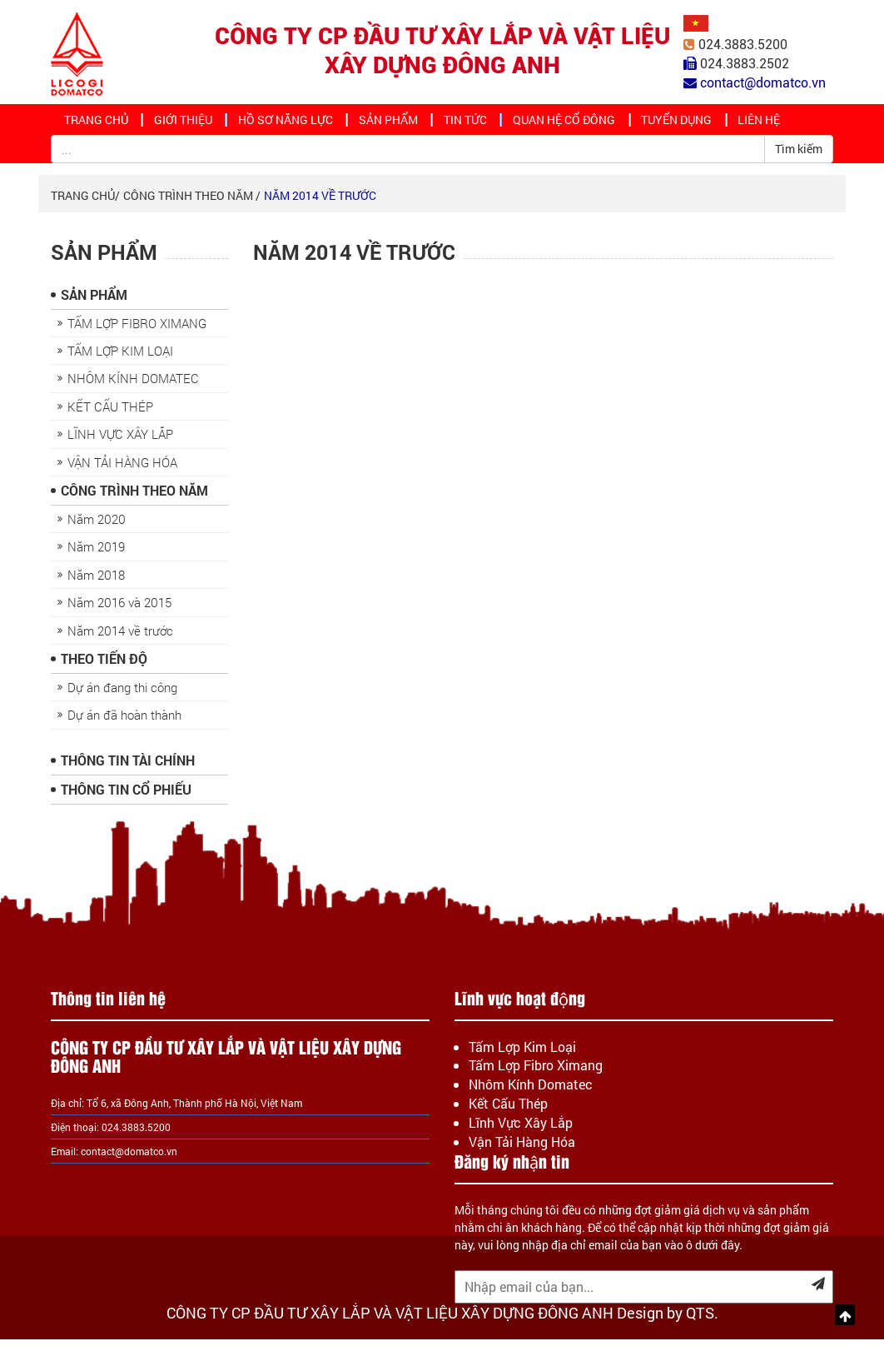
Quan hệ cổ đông (576, 123)
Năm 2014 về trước (320, 203)
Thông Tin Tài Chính (128, 767)
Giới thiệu (188, 123)
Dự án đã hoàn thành (124, 722)
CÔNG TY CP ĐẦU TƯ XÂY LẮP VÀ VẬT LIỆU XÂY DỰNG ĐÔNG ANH (442, 50)
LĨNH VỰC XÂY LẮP (120, 441)
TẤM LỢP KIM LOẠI (120, 358)
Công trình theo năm (134, 497)
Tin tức (475, 123)
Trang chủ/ (85, 203)
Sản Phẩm (395, 123)
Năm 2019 (96, 554)
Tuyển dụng (691, 123)
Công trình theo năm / (192, 203)
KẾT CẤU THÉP (110, 414)
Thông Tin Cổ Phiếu (126, 796)
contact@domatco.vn (129, 1157)
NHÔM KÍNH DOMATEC (133, 385)
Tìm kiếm (798, 156)
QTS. (702, 1319)
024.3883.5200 (742, 44)
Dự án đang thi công (122, 694)
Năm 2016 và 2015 (119, 609)
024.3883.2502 (744, 64)
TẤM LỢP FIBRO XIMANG (136, 330)
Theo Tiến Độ (104, 666)
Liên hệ (778, 123)
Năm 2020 (96, 526)
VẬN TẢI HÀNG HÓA (122, 469)
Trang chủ (97, 123)
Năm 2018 (96, 582)
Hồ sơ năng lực (292, 123)
